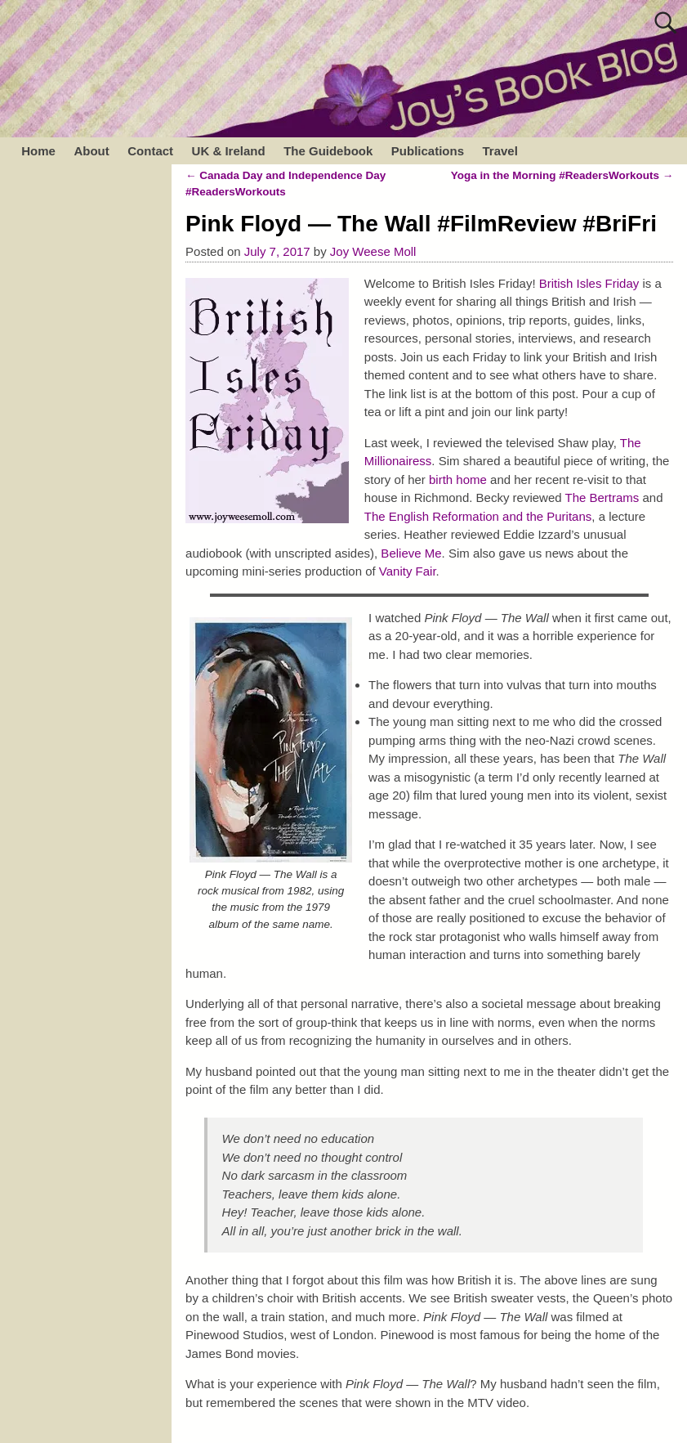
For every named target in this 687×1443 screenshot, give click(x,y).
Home (38, 151)
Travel (499, 151)
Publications (427, 151)
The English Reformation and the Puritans (478, 516)
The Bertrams (602, 497)
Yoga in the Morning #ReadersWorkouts (562, 175)
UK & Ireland (228, 151)
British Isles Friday (589, 283)
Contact (150, 151)
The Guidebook (327, 151)
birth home (458, 479)
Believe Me (409, 553)
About (91, 151)
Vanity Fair (407, 571)
